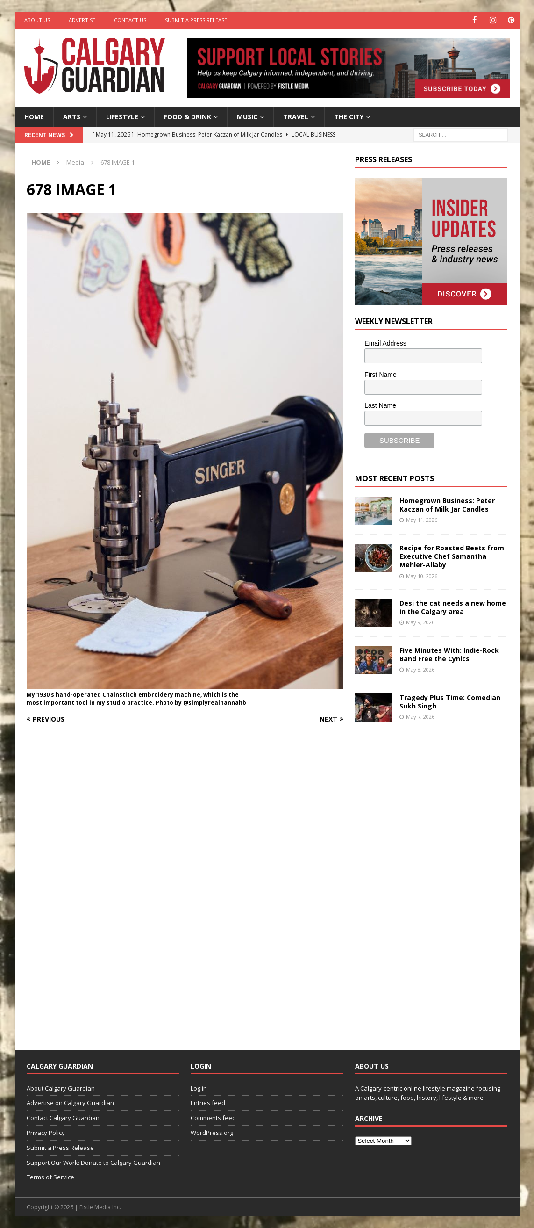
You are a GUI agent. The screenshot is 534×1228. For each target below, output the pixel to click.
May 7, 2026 (420, 716)
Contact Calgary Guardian (63, 1117)
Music (247, 116)
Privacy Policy (46, 1132)
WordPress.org (212, 1132)
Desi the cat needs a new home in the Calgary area (452, 606)
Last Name (380, 405)
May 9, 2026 (420, 622)
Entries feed (208, 1102)
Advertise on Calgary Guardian (70, 1102)
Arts (71, 116)
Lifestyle (122, 116)
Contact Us (130, 19)
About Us (37, 19)
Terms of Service (50, 1177)
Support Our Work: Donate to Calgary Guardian (93, 1162)
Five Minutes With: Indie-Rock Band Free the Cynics (449, 654)
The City (348, 116)
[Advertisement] (425, 883)
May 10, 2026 (421, 575)
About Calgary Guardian (61, 1088)
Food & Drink (187, 116)
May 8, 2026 (420, 669)
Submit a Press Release (196, 19)
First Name (380, 374)
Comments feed (213, 1117)
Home (34, 116)
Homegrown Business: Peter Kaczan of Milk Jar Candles (447, 504)
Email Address (385, 343)
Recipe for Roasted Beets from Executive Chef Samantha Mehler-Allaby (451, 556)
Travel (295, 116)
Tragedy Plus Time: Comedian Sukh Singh (449, 701)
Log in (199, 1088)
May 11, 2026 (421, 519)
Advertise (82, 19)
